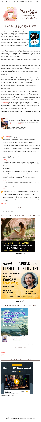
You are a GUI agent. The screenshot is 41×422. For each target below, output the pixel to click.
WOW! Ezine (8, 1)
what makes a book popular (18, 128)
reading (16, 127)
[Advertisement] (20, 406)
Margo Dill (5, 160)
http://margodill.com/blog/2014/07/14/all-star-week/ (18, 123)
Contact (37, 1)
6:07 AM (4, 166)
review (19, 127)
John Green (11, 127)
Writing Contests (29, 1)
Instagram (3, 352)
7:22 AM (4, 179)
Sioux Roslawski (6, 136)
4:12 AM (4, 159)
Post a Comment (4, 203)
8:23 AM (4, 202)
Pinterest (2, 355)
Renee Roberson (6, 189)
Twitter (2, 354)
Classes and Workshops (18, 1)
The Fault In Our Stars (5, 102)
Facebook (3, 351)
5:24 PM (4, 188)
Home (3, 1)
